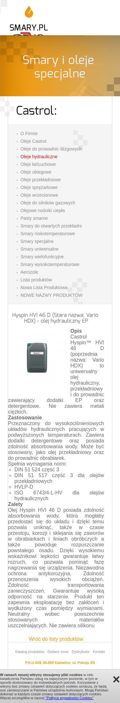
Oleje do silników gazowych (47, 202)
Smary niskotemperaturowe (47, 233)
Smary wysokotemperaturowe (49, 264)
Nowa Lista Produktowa (44, 287)
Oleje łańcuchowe (38, 164)
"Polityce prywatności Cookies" (69, 698)
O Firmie (29, 133)
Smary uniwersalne (39, 249)
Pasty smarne (34, 218)
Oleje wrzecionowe (39, 195)
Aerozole (29, 272)
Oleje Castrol (33, 141)
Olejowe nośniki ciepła (42, 210)
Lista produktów (36, 279)
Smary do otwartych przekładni (51, 225)
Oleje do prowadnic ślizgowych (51, 148)
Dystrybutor (81, 652)
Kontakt (99, 652)
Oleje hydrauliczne (38, 156)
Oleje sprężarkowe (39, 187)
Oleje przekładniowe (40, 179)
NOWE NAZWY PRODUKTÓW (51, 295)
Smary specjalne (37, 241)
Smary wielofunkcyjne (42, 256)
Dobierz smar (58, 652)
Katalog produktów (29, 652)
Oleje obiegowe (36, 172)
